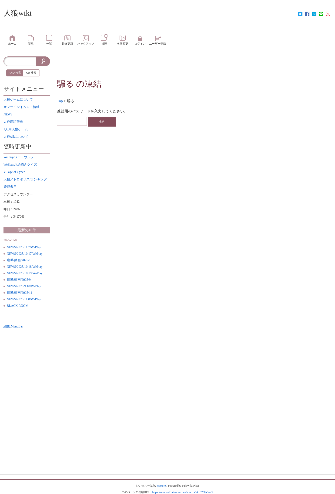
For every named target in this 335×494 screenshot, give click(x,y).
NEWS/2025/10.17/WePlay (25, 253)
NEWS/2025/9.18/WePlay (24, 286)
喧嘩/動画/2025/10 (19, 260)
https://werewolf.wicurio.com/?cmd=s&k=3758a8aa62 (183, 492)
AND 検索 (15, 72)
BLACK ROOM (17, 306)
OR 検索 (31, 72)
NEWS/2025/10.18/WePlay (25, 266)
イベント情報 (21, 107)
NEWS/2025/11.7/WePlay (24, 247)
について (18, 99)
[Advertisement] (194, 66)
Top (60, 101)
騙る (65, 83)
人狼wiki (17, 13)
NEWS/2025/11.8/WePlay (24, 299)
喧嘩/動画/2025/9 (19, 279)
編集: (13, 326)
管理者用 (10, 187)
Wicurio (161, 485)
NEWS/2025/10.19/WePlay (25, 273)
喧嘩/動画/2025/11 (19, 292)
